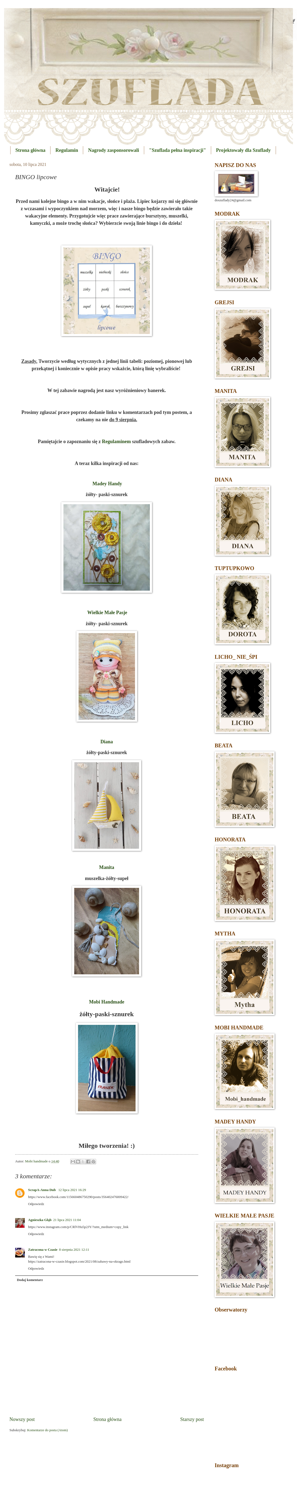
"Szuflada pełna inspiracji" (177, 150)
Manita (106, 867)
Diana (106, 741)
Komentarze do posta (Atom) (47, 1430)
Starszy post (192, 1419)
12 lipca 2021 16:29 (72, 1190)
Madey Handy (107, 483)
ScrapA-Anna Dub (42, 1190)
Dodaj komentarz (30, 1280)
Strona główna (30, 150)
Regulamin (66, 150)
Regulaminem (116, 441)
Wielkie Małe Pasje (107, 612)
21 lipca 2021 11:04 (67, 1220)
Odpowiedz (36, 1204)
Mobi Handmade (106, 1002)
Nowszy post (22, 1419)
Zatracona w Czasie (43, 1250)
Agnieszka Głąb (40, 1220)
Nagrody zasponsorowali (113, 150)
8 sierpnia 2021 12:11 (74, 1250)
